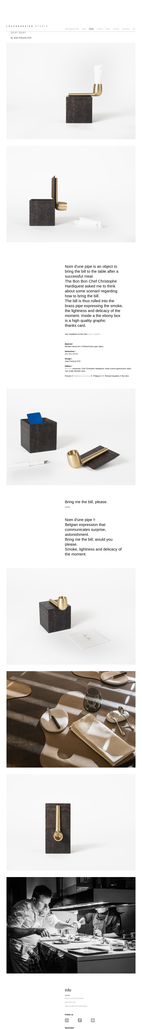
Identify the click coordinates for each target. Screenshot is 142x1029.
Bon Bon (68, 349)
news (84, 11)
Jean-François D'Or (72, 11)
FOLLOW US (126, 11)
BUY (134, 11)
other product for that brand (76, 986)
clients (99, 11)
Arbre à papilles (94, 314)
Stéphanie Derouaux (82, 356)
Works (91, 11)
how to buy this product (74, 978)
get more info (70, 982)
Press (108, 11)
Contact (116, 11)
